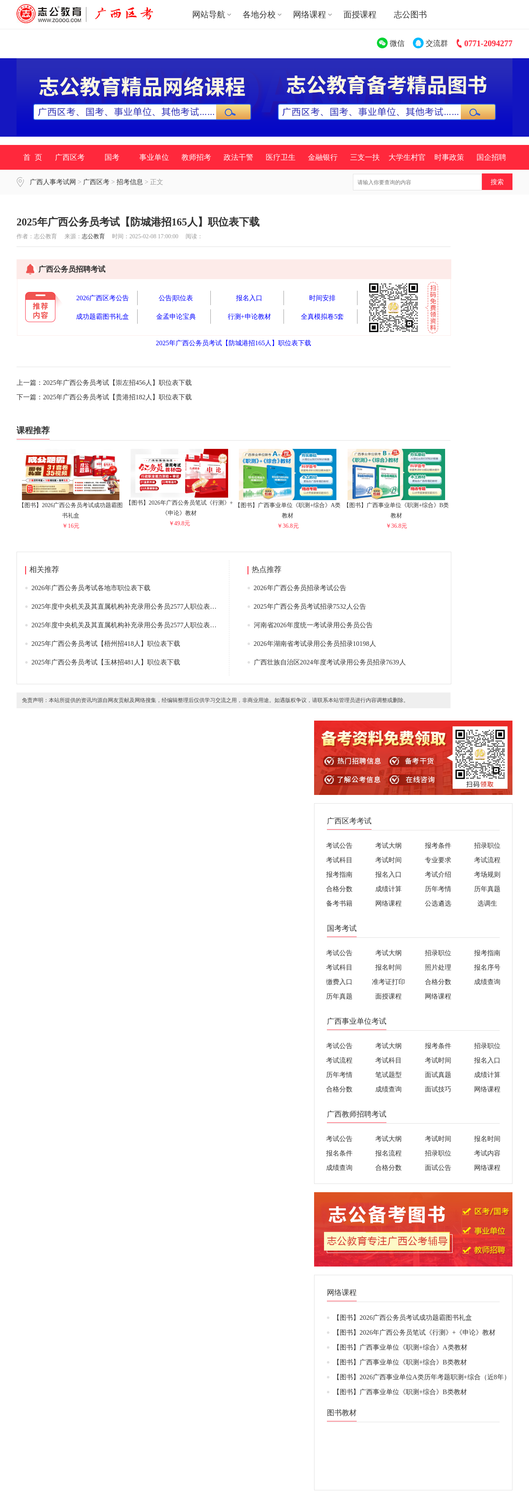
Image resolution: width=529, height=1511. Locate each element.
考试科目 (339, 859)
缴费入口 (339, 981)
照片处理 (438, 967)
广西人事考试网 (53, 181)
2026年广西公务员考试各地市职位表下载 (90, 587)
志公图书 (410, 14)
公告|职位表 (176, 297)
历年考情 (438, 888)
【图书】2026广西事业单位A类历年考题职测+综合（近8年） (421, 1377)
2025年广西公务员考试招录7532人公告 (310, 606)
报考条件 (438, 845)
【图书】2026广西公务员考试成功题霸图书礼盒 (71, 507)
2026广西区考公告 (102, 297)
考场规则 (487, 874)
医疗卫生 (280, 157)
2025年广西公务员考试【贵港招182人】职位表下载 (117, 397)
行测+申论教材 (249, 316)
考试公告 (339, 845)
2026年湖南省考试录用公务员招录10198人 (315, 643)
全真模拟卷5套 (322, 316)
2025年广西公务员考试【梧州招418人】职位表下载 (105, 643)
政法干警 (238, 157)
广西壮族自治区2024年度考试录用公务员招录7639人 (330, 662)
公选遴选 (438, 903)
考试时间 (388, 859)
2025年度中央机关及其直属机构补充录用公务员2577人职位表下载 (127, 606)
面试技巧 (438, 1089)
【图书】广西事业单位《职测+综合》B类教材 (396, 507)
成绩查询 (487, 981)
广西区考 (70, 157)
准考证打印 (388, 981)
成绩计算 (388, 888)
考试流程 (487, 859)
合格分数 (339, 888)
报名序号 (487, 967)
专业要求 (438, 859)
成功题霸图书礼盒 (102, 316)
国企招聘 (491, 157)
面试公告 (438, 1167)
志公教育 (93, 236)
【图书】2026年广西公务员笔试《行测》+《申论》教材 (179, 504)
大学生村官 (407, 157)
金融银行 (323, 157)
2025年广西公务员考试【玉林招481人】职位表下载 (105, 662)
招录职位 (487, 845)
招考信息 (130, 181)
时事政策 (449, 157)
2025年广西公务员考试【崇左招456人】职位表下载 (117, 382)
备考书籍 (339, 903)
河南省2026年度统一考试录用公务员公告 (313, 625)
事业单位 (154, 157)
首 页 (32, 157)
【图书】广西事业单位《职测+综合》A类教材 (288, 507)
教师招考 (196, 157)
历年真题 (487, 888)
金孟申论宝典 (176, 316)
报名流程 (388, 1153)
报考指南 (339, 874)
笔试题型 (388, 1074)
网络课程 (388, 903)
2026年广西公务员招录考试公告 (300, 587)
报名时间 (388, 967)
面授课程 (359, 14)
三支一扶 (365, 157)
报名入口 (249, 297)
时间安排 (322, 297)
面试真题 (438, 1074)
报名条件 (339, 1153)
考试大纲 (388, 845)
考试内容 (487, 1153)
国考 (112, 157)
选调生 (487, 903)
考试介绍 (438, 874)
